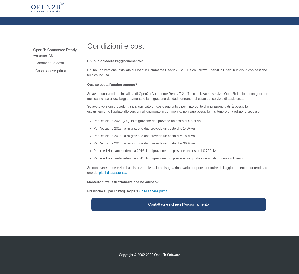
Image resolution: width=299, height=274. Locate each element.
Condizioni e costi (49, 63)
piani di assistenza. (113, 173)
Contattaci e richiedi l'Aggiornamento (178, 204)
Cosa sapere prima (50, 71)
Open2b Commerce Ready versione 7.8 (55, 52)
